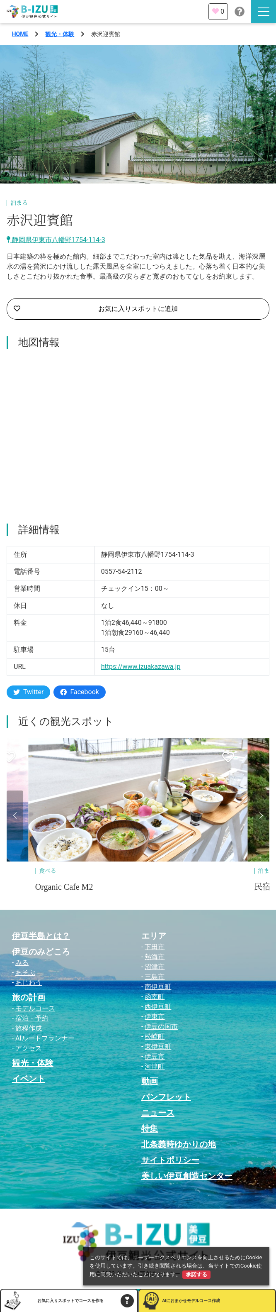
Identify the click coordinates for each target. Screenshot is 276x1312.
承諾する (196, 1274)
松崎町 (155, 1036)
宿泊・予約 (31, 1018)
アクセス (28, 1048)
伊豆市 (155, 1056)
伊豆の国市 (161, 1027)
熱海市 (155, 957)
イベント (28, 1079)
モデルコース (35, 1008)
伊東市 (155, 1017)
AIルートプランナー (45, 1038)
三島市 (155, 977)
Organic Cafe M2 (64, 886)
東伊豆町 (158, 1046)
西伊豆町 (158, 1007)
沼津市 (155, 967)
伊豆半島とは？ (41, 936)
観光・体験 (59, 34)
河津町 (155, 1066)
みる (22, 963)
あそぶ (25, 973)
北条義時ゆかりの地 (178, 1144)
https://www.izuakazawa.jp (141, 667)
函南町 (155, 997)
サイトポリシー (170, 1160)
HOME (20, 34)
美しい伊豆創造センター (186, 1176)
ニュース (157, 1113)
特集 (149, 1128)
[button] (15, 815)
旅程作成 (28, 1028)
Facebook (79, 692)
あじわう (28, 982)
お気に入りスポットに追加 (96, 309)
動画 (149, 1081)
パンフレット (166, 1097)
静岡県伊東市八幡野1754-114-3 (56, 240)
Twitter (28, 692)
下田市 (155, 947)
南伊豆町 (158, 987)
